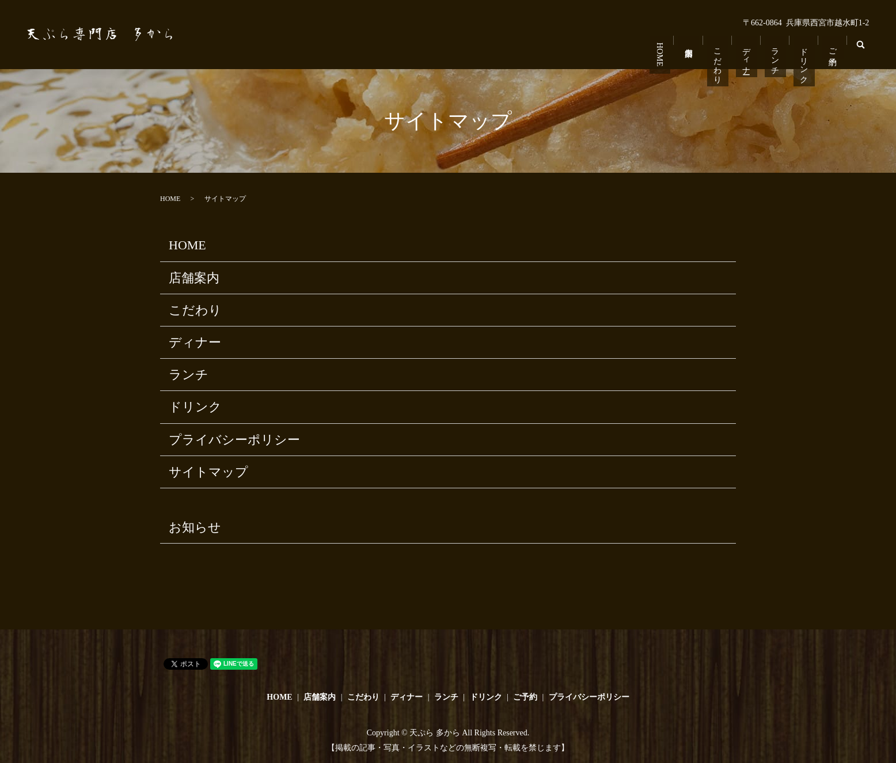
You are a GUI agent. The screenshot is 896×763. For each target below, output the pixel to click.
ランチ (776, 52)
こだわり (720, 57)
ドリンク (804, 57)
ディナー (748, 52)
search (863, 52)
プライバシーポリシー (234, 439)
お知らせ (195, 527)
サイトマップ (208, 472)
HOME (663, 50)
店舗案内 (692, 39)
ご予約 (833, 43)
